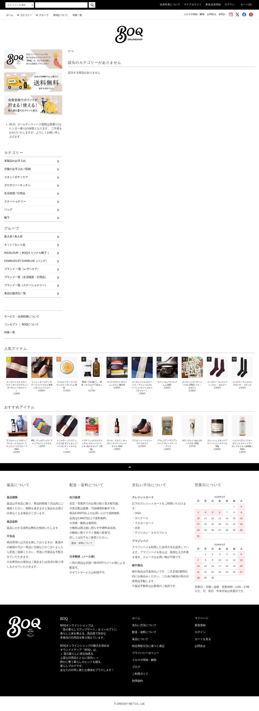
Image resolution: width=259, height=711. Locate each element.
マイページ (201, 618)
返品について (140, 639)
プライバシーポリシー (145, 652)
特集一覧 (77, 15)
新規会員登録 (213, 4)
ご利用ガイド (140, 673)
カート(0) (246, 4)
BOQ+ (222, 14)
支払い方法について (144, 625)
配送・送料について (82, 543)
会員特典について (170, 4)
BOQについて (61, 15)
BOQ (64, 619)
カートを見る (203, 639)
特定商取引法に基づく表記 (148, 645)
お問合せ (211, 14)
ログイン (230, 4)
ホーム (9, 15)
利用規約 (137, 680)
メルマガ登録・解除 (194, 14)
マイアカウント (193, 4)
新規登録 (200, 625)
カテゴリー (24, 15)
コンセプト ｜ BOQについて (21, 324)
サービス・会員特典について (21, 316)
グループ (41, 15)
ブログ (136, 666)
